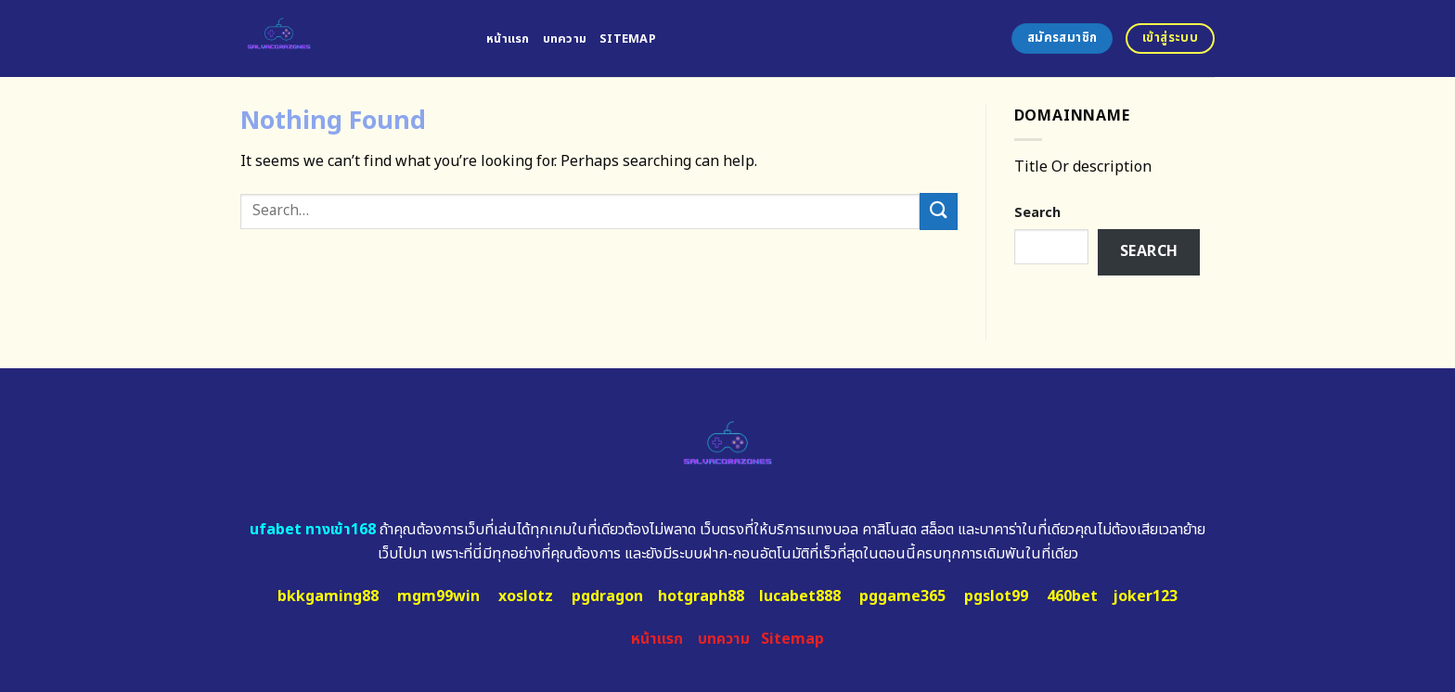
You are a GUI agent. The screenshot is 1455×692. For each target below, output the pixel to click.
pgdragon (607, 596)
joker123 (1145, 596)
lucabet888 (800, 596)
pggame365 (902, 596)
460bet (1072, 596)
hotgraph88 (701, 596)
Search (1037, 213)
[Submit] (938, 211)
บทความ (565, 39)
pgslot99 (996, 596)
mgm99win (438, 596)
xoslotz (525, 596)
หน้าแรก (508, 39)
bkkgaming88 (328, 596)
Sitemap (627, 39)
